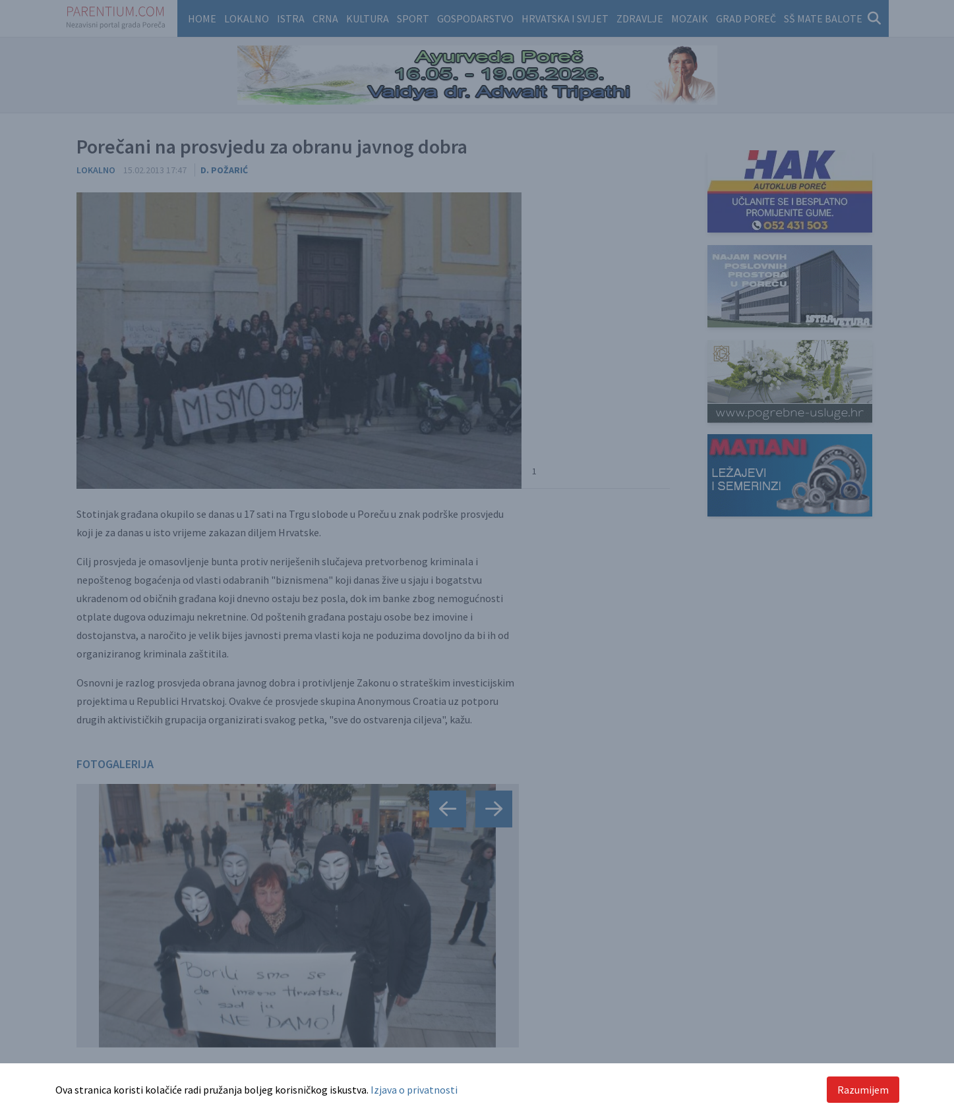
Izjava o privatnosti (414, 1089)
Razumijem (863, 1089)
